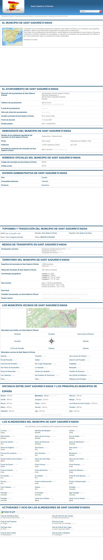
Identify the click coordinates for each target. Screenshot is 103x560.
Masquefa (72, 367)
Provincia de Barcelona (41, 16)
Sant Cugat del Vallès (62, 529)
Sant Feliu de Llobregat (62, 523)
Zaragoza (38, 399)
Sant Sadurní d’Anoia (49, 233)
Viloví (37, 379)
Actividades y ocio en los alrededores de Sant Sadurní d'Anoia (46, 507)
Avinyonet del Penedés (9, 364)
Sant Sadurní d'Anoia (42, 6)
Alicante (38, 407)
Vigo (36, 411)
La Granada (39, 367)
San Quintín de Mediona (78, 375)
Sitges (5, 523)
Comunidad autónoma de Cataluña (24, 16)
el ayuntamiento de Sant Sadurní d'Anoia (30, 89)
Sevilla (3, 399)
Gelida (37, 360)
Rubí (4, 529)
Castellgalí (58, 535)
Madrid (3, 396)
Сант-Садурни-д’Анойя (14, 237)
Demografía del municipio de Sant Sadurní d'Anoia (36, 131)
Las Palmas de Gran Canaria (79, 403)
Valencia (72, 396)
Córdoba (72, 407)
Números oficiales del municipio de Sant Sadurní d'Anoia (41, 157)
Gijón (71, 411)
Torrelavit (17, 334)
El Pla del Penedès (17, 348)
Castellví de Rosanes (76, 371)
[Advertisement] (51, 67)
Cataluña (45, 181)
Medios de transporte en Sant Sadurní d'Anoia (34, 244)
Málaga (71, 399)
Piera (2, 379)
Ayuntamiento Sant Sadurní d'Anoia (58, 16)
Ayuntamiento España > (8, 16)
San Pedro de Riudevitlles (10, 367)
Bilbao (3, 407)
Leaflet (50, 327)
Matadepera (7, 535)
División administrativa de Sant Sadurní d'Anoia (34, 173)
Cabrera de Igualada (42, 371)
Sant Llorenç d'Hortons (86, 334)
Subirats (86, 341)
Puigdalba (72, 364)
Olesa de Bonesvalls (8, 371)
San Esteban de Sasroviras (44, 375)
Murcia (3, 403)
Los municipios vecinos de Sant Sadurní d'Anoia (34, 305)
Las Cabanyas (6, 375)
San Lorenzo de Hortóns (78, 356)
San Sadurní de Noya (84, 233)
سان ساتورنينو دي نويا (13, 233)
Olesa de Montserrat (61, 518)
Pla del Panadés (6, 360)
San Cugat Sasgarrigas (43, 364)
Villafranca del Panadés (77, 379)
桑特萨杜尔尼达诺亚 (47, 237)
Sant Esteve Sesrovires (11, 518)
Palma (37, 403)
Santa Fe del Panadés (77, 360)
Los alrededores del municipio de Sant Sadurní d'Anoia (40, 421)
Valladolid (4, 411)
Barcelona (45, 185)
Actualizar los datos (31, 39)
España (44, 177)
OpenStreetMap (65, 327)
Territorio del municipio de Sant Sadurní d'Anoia (36, 259)
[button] (29, 310)
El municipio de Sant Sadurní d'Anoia (27, 22)
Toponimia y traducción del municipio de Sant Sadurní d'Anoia (44, 228)
